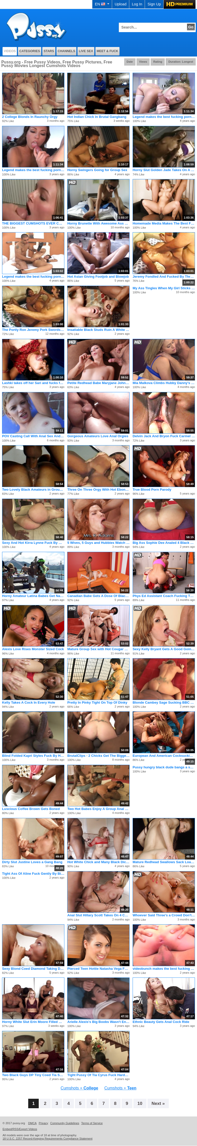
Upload (120, 4)
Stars (49, 51)
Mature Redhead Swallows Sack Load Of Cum (164, 862)
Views (143, 61)
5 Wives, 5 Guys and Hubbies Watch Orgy (98, 543)
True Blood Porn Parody (152, 489)
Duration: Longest (180, 61)
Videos (10, 51)
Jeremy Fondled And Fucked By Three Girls (164, 276)
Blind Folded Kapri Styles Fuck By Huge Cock (33, 756)
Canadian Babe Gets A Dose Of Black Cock (98, 596)
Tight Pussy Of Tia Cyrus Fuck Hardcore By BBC (98, 1075)
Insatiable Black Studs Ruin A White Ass (98, 330)
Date (130, 61)
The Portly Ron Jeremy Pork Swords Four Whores (33, 330)
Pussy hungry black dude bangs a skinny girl (164, 767)
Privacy (43, 1123)
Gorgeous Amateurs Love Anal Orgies (97, 436)
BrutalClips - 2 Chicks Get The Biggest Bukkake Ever (98, 756)
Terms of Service (92, 1123)
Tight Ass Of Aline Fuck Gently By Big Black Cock (33, 873)
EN (102, 4)
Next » (158, 1103)
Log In (137, 4)
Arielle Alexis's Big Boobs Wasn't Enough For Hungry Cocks (98, 1022)
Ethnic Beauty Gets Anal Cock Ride (161, 1022)
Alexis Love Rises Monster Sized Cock (33, 649)
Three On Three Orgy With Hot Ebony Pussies (98, 489)
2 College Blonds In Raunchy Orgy (29, 117)
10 (139, 1103)
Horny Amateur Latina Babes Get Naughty (33, 596)
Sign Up (154, 4)
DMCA (32, 1123)
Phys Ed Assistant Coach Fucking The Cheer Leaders (164, 596)
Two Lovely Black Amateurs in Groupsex (33, 489)
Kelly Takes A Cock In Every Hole (28, 702)
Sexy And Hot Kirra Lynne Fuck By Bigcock (33, 543)
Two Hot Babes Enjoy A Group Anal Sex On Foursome (98, 809)
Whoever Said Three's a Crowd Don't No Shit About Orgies (164, 915)
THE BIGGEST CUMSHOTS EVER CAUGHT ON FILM (33, 223)
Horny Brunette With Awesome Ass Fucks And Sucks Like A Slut (98, 223)
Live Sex (86, 51)
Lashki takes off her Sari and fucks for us (33, 383)
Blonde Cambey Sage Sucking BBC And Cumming (164, 702)
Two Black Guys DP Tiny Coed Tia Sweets (33, 1075)
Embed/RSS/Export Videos (20, 1129)
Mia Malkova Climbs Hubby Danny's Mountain (164, 383)
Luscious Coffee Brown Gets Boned (31, 809)
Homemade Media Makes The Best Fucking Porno (164, 223)
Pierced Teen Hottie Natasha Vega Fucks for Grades (98, 969)
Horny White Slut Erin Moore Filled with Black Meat (33, 1022)
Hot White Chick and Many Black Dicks (98, 862)
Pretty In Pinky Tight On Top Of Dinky (97, 702)
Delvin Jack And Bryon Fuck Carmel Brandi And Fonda (164, 436)
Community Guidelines (64, 1123)
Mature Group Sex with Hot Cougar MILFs (98, 649)
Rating (157, 61)
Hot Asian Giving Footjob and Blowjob (98, 276)
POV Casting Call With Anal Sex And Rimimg (33, 436)
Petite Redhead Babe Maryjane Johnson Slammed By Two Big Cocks (98, 383)
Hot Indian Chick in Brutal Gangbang (96, 117)
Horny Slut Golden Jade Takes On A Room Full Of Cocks (164, 170)
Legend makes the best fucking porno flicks (164, 117)
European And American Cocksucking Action (164, 756)
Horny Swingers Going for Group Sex (97, 170)
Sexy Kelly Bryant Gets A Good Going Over (164, 649)
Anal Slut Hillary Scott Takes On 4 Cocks (98, 915)
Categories (29, 51)
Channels (66, 51)
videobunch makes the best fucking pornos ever (164, 969)
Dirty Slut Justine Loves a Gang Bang (32, 862)
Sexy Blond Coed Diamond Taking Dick (33, 969)
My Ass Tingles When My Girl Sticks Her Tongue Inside (164, 288)
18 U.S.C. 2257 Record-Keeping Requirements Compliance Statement (47, 1138)
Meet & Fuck (107, 51)
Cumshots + (79, 1088)
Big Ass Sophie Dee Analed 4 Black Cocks (164, 543)
